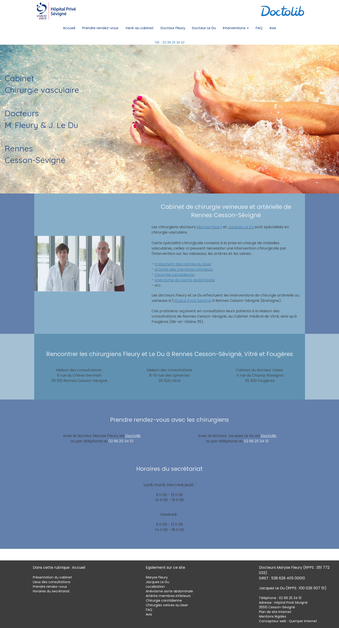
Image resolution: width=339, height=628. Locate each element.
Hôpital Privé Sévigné (192, 300)
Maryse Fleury (209, 227)
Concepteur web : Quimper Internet (288, 621)
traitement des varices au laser (183, 264)
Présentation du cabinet (52, 577)
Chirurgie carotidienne (164, 600)
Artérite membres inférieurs (168, 596)
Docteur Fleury (173, 27)
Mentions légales (272, 616)
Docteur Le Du (204, 27)
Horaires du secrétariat (51, 591)
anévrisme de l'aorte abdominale (185, 280)
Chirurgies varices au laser (167, 605)
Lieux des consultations (51, 582)
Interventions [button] (236, 27)
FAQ (259, 27)
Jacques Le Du (241, 227)
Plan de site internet (275, 611)
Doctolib (133, 435)
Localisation (155, 586)
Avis (272, 27)
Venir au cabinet (139, 27)
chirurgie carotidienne (175, 274)
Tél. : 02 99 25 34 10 (169, 42)
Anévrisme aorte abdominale (169, 591)
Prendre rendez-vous (100, 27)
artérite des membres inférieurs (184, 269)
